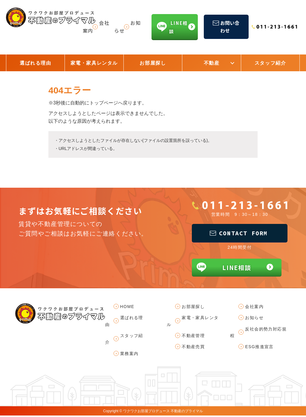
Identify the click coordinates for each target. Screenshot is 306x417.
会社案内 (254, 307)
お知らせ (254, 319)
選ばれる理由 (35, 63)
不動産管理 (193, 336)
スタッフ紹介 (270, 63)
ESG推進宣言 (259, 348)
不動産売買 (193, 348)
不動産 (212, 63)
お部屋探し (153, 63)
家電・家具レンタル (94, 63)
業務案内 (129, 354)
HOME (127, 307)
